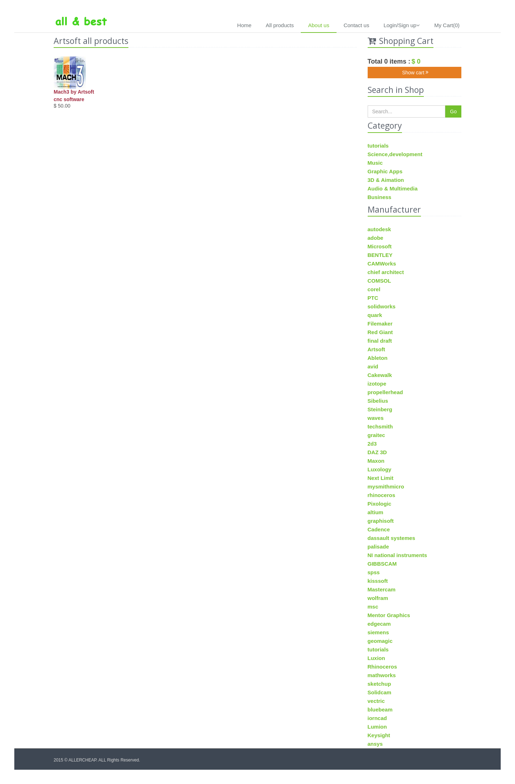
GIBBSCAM (382, 564)
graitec (376, 435)
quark (375, 315)
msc (373, 607)
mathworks (382, 675)
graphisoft (381, 521)
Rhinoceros (382, 667)
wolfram (378, 598)
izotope (377, 384)
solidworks (382, 306)
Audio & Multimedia (393, 188)
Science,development (395, 154)
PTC (373, 298)
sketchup (379, 684)
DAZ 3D (377, 452)
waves (376, 418)
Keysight (379, 735)
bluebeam (380, 709)
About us (318, 25)
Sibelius (378, 401)
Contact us (356, 25)
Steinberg (380, 409)
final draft (380, 341)
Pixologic (380, 504)
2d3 (372, 444)
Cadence (379, 529)
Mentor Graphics (389, 615)
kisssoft (378, 581)
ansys (375, 744)
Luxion (376, 658)
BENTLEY (380, 255)
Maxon (376, 461)
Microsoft (380, 246)
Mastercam (382, 589)
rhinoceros (382, 495)
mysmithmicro (386, 486)
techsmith (380, 426)
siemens (378, 632)
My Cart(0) (447, 25)
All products (280, 25)
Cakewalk (380, 375)
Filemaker (380, 324)
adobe (375, 238)
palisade (378, 547)
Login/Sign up (401, 25)
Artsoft (376, 349)
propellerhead (385, 392)
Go (453, 111)
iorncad (377, 718)
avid (373, 366)
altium (375, 512)
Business (380, 197)
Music (375, 163)
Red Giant (380, 332)
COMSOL (379, 281)
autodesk (379, 229)
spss (374, 572)
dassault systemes (391, 538)
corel (374, 289)
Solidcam (380, 692)
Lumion (377, 727)
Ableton (378, 358)
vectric (376, 701)
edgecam (379, 624)
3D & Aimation (386, 180)
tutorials (378, 146)
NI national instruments (397, 555)
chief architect (386, 272)
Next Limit (381, 478)
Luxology (380, 469)
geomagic (380, 641)
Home (244, 25)
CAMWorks (382, 263)
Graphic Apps (385, 171)
